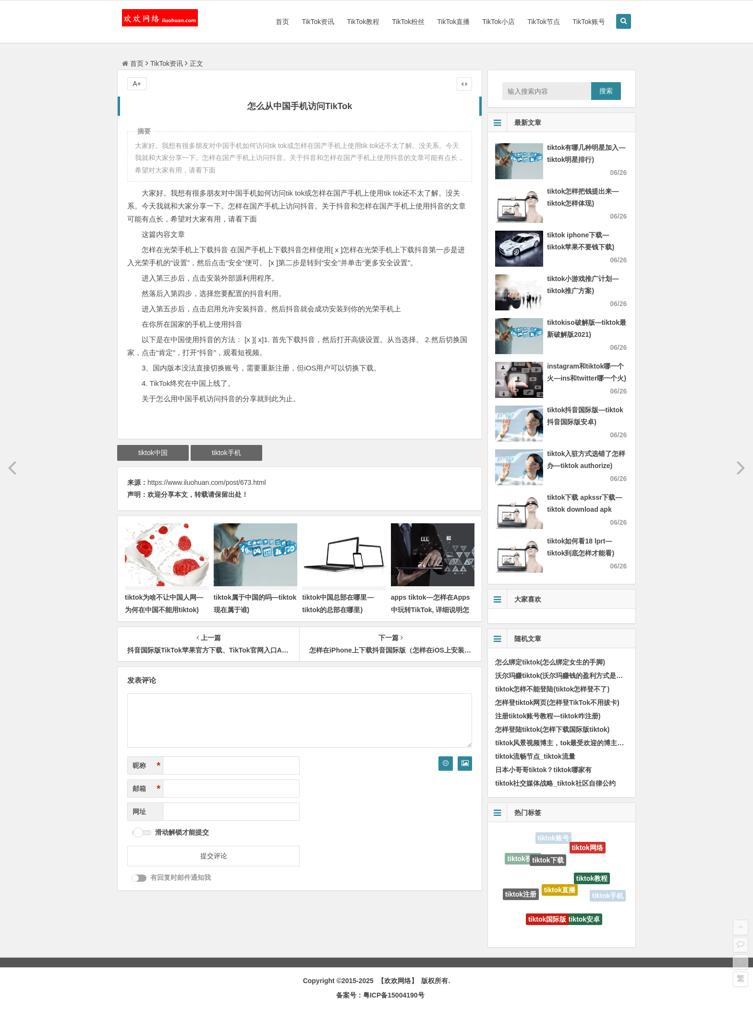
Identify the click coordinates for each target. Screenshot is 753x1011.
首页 (282, 21)
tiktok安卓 (584, 921)
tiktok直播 (559, 893)
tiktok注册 (520, 895)
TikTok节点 (543, 21)
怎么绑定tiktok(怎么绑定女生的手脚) (550, 662)
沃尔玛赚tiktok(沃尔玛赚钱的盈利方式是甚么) (563, 675)
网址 (139, 811)
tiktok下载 (547, 862)
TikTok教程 (363, 21)
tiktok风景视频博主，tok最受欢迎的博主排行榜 (566, 743)
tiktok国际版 (547, 921)
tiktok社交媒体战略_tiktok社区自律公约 (555, 783)
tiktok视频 (522, 859)
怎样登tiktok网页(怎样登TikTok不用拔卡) (557, 702)
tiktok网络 (587, 849)
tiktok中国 (153, 452)
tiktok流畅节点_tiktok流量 (535, 756)
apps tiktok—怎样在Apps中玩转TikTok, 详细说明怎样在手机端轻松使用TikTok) (433, 609)
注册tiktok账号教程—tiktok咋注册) (547, 716)
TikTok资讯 (318, 21)
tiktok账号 (553, 838)
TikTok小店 (498, 21)
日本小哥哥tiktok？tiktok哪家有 (543, 770)
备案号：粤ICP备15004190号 (380, 995)
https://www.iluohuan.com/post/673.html (206, 482)
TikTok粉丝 (408, 21)
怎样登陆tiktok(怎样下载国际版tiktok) (552, 729)
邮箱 (146, 789)
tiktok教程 (591, 880)
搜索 (606, 91)
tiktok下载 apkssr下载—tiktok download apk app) (584, 509)
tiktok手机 (226, 452)
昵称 (146, 766)
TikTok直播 (453, 21)
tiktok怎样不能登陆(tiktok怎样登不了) (552, 689)
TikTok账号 (588, 21)
